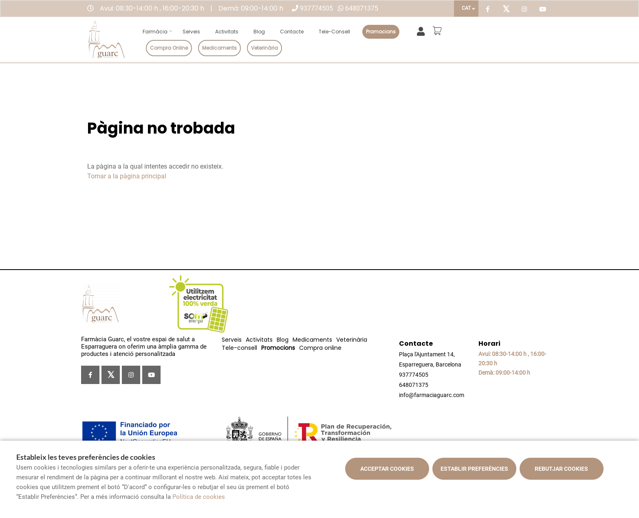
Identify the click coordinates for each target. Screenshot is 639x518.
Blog (259, 31)
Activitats (226, 31)
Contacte (292, 31)
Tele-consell (334, 31)
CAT (466, 8)
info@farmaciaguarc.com (431, 395)
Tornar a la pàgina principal (126, 176)
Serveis (191, 31)
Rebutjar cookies (561, 468)
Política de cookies (198, 496)
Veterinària (264, 47)
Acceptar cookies (387, 468)
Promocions (381, 31)
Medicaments (219, 47)
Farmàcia (155, 31)
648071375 (361, 8)
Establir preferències (474, 468)
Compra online (169, 47)
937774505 (316, 8)
